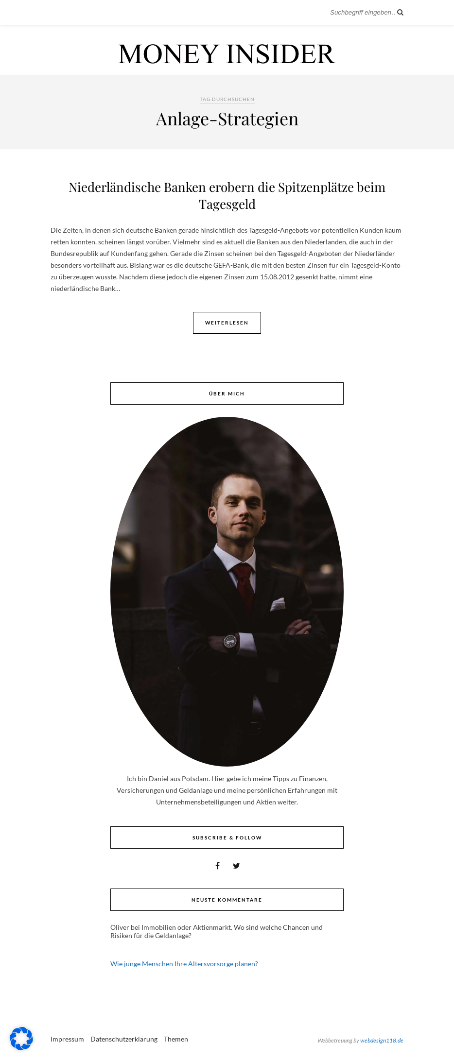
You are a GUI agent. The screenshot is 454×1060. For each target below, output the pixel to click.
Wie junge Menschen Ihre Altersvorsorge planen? (184, 963)
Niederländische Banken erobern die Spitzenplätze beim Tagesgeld (227, 195)
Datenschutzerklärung (123, 1039)
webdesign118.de (381, 1040)
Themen (176, 1039)
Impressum (67, 1039)
